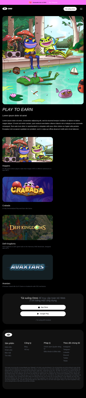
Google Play (43, 314)
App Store (43, 307)
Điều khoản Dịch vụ (43, 379)
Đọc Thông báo (53, 2)
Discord (66, 355)
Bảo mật (8, 353)
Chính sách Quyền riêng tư (57, 379)
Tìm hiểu (8, 355)
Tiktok (65, 361)
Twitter (65, 358)
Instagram (66, 347)
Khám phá (8, 350)
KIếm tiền (8, 347)
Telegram (66, 349)
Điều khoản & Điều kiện (52, 351)
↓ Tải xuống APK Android (43, 320)
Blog (26, 347)
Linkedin (66, 352)
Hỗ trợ (26, 349)
